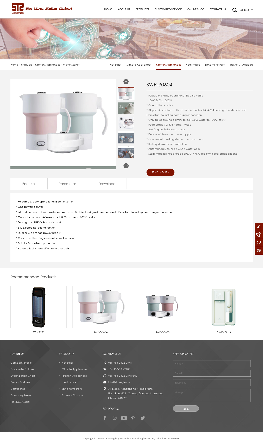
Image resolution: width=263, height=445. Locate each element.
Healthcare (193, 64)
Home (108, 9)
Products (142, 9)
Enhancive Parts (215, 64)
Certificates (17, 388)
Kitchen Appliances (47, 64)
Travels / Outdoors (241, 64)
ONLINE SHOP (195, 9)
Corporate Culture (22, 369)
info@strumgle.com (120, 382)
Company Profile (21, 362)
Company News (20, 395)
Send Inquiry (160, 172)
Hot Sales (115, 64)
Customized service (168, 9)
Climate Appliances (138, 64)
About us (124, 9)
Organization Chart (22, 375)
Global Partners (20, 382)
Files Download (20, 401)
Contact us (218, 9)
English (246, 9)
